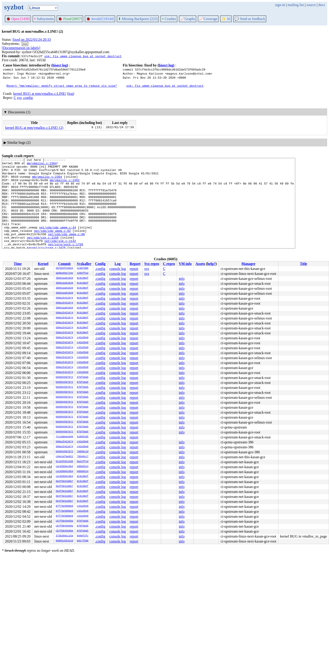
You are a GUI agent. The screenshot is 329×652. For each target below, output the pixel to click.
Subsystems (44, 19)
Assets (200, 264)
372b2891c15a (64, 536)
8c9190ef (82, 278)
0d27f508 (82, 541)
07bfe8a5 (82, 377)
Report (135, 264)
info (182, 278)
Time (18, 264)
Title (303, 264)
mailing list (296, 5)
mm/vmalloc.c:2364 (42, 164)
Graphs (187, 19)
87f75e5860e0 (64, 506)
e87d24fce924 (64, 268)
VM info (185, 264)
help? (211, 264)
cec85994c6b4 (64, 466)
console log (117, 269)
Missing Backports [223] (138, 19)
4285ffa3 (82, 273)
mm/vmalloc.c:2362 (65, 185)
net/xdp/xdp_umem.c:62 (52, 246)
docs (321, 5)
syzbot (14, 7)
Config (100, 264)
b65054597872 (64, 377)
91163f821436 (64, 461)
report (134, 269)
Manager (248, 264)
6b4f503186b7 (64, 481)
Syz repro (151, 264)
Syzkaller (84, 264)
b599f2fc (82, 536)
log (70, 94)
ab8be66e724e (64, 273)
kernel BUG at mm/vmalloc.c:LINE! (39, 94)
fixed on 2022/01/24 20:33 (32, 39)
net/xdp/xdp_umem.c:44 (57, 241)
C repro (169, 264)
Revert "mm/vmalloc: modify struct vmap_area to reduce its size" (62, 86)
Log (118, 264)
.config (28, 98)
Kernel (43, 264)
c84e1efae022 (64, 456)
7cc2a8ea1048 (64, 436)
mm (25, 44)
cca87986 (82, 268)
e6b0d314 (82, 466)
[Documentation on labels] (21, 48)
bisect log (59, 65)
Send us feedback (249, 19)
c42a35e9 (82, 337)
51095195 (82, 436)
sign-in (280, 5)
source (311, 5)
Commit (64, 264)
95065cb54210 (64, 541)
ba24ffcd (82, 461)
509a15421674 (64, 298)
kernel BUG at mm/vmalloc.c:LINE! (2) (34, 128)
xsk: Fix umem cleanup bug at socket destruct (82, 56)
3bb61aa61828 (64, 278)
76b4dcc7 (82, 456)
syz (19, 98)
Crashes (169, 19)
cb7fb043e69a (64, 521)
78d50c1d (82, 451)
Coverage (208, 19)
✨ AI (225, 19)
